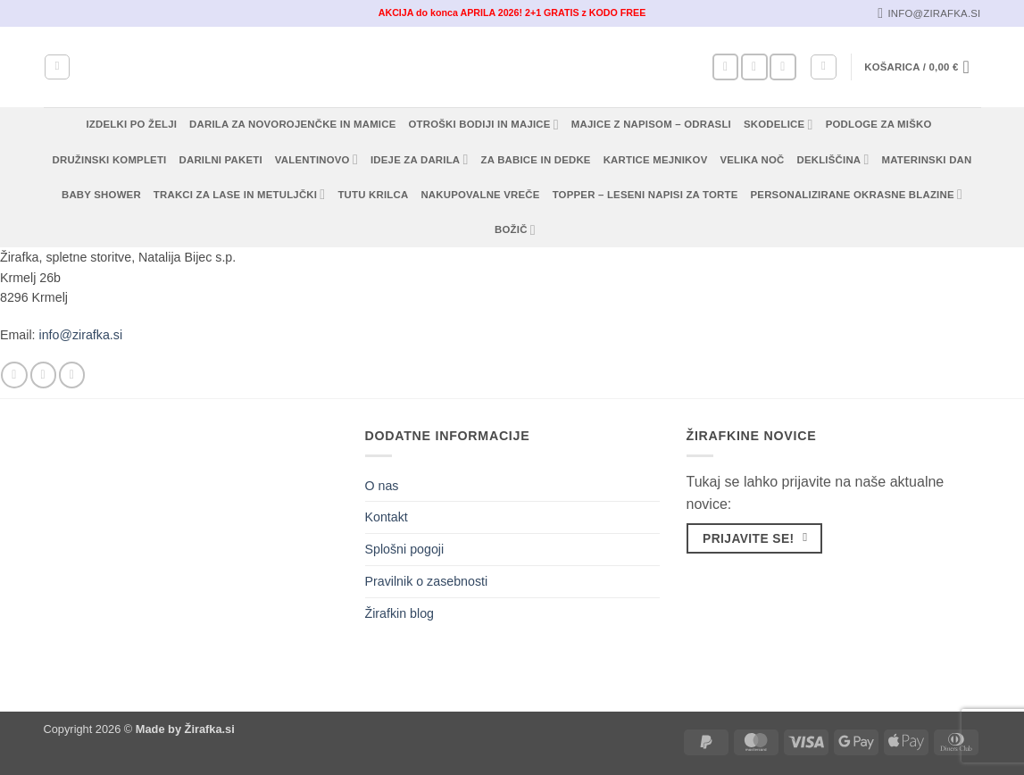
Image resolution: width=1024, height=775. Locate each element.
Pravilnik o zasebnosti (426, 581)
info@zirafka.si (81, 335)
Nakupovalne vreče (479, 194)
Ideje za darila (419, 159)
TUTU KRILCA (372, 194)
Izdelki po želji (131, 124)
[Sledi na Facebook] (725, 67)
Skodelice (778, 124)
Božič (515, 229)
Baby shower (101, 194)
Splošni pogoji (405, 549)
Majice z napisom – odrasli (651, 124)
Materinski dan (927, 159)
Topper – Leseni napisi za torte (645, 194)
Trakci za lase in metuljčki (240, 194)
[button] (823, 66)
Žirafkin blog (400, 613)
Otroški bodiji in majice (484, 124)
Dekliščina (832, 159)
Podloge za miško (879, 124)
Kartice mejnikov (656, 159)
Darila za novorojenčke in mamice (292, 124)
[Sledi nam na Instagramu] (754, 67)
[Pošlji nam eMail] (782, 67)
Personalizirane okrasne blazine (857, 194)
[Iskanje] (57, 66)
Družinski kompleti (110, 159)
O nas (382, 486)
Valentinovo (316, 159)
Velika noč (752, 159)
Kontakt (386, 517)
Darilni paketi (220, 159)
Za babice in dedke (536, 159)
